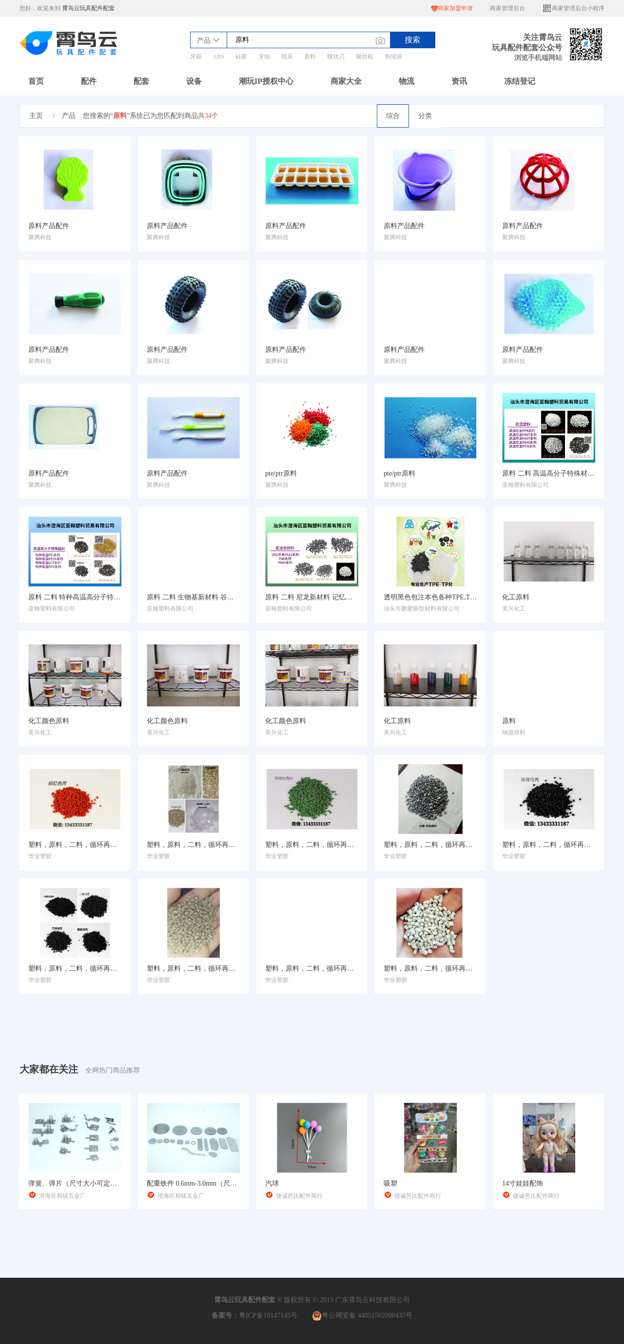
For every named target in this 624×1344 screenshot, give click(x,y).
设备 (194, 81)
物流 (406, 81)
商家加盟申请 (452, 8)
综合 (393, 115)
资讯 (459, 81)
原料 (310, 56)
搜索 (412, 40)
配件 (89, 81)
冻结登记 (519, 81)
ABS (218, 56)
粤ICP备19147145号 (268, 1315)
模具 (287, 56)
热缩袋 (393, 56)
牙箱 (196, 56)
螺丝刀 (336, 56)
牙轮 (264, 56)
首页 (36, 81)
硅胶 (241, 56)
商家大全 (346, 81)
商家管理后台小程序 (573, 8)
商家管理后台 (507, 8)
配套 (141, 81)
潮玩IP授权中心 (266, 81)
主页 (36, 115)
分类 (425, 115)
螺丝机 (364, 56)
